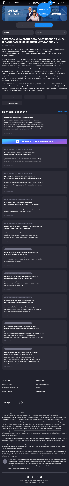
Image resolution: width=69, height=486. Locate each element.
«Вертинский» (19, 432)
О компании (5, 377)
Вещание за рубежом (24, 403)
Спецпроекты (6, 380)
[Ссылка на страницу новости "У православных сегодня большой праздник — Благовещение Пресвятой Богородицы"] (34, 157)
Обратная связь (40, 380)
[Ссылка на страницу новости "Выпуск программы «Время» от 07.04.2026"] (34, 125)
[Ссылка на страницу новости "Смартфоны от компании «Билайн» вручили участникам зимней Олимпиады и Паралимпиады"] (34, 232)
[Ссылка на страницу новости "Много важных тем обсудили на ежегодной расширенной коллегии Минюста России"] (34, 306)
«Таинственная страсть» (30, 432)
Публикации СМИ (40, 391)
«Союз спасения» (41, 430)
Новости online (12, 97)
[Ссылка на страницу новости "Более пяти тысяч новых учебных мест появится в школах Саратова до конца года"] (34, 257)
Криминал (34, 97)
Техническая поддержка (42, 384)
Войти (63, 2)
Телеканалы (16, 456)
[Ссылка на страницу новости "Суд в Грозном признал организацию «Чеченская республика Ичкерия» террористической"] (34, 358)
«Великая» (12, 432)
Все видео (5, 395)
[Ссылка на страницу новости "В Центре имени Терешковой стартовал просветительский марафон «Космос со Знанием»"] (34, 207)
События (38, 387)
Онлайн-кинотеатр (7, 384)
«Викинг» (58, 430)
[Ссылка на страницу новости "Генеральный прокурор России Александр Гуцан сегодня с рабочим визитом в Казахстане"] (34, 281)
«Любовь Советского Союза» (27, 430)
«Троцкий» (5, 432)
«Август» (16, 430)
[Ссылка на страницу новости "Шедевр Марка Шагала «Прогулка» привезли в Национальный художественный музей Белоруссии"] (34, 182)
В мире (56, 97)
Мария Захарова (12, 103)
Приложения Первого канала (10, 387)
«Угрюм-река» (51, 430)
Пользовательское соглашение (44, 377)
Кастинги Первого (7, 391)
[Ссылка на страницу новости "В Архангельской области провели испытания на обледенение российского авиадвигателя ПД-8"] (34, 332)
